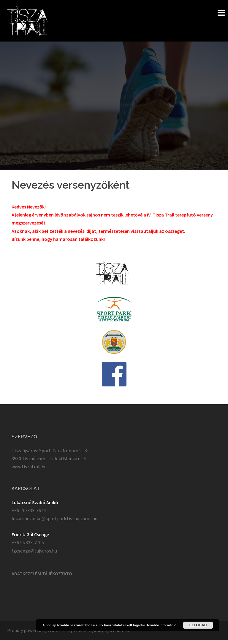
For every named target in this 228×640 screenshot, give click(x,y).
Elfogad (198, 625)
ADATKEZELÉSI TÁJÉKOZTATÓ (42, 574)
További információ (161, 625)
